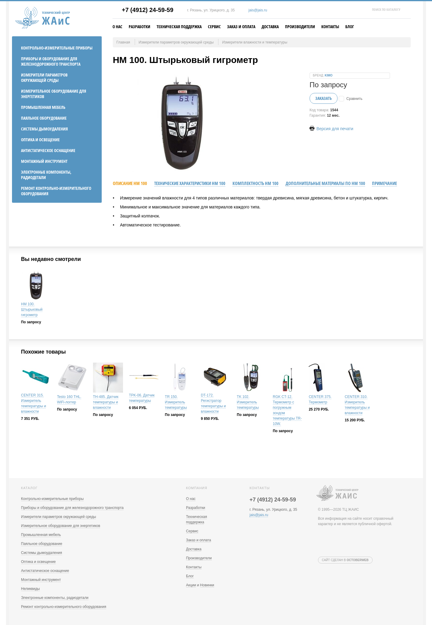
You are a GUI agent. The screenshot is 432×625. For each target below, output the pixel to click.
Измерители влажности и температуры (254, 42)
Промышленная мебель (43, 107)
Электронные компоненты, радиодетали (46, 174)
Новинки (207, 585)
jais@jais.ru (257, 10)
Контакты (330, 26)
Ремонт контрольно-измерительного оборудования (56, 190)
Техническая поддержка (179, 26)
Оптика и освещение (40, 139)
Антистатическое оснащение (48, 150)
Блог (349, 26)
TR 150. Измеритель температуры (176, 402)
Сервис (214, 26)
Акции (191, 585)
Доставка (270, 26)
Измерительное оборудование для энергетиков (53, 93)
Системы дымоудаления (44, 129)
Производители (300, 26)
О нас (117, 26)
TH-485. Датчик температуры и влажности (105, 402)
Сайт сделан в (345, 560)
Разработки (139, 26)
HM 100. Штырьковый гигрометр (32, 309)
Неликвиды (30, 589)
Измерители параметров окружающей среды (44, 77)
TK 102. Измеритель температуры (248, 402)
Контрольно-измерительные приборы (56, 48)
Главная (123, 42)
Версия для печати (331, 128)
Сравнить (354, 99)
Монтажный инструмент (44, 161)
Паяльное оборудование (44, 118)
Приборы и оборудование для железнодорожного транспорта (50, 61)
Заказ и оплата (241, 26)
